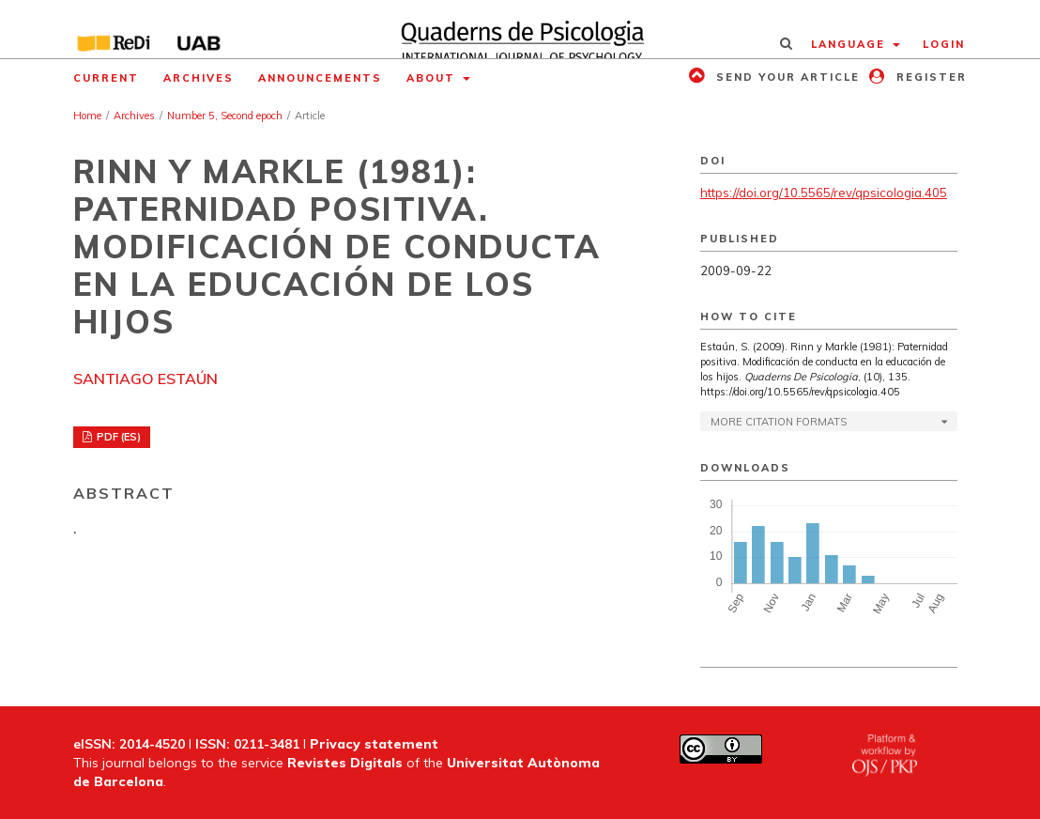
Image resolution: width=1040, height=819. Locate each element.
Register (929, 77)
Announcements (320, 78)
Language (850, 44)
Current (106, 78)
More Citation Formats (779, 421)
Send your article (785, 77)
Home (87, 115)
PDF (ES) (117, 436)
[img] (520, 29)
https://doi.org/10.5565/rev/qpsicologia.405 (823, 192)
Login (944, 44)
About (433, 78)
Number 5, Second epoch (225, 115)
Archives (198, 78)
